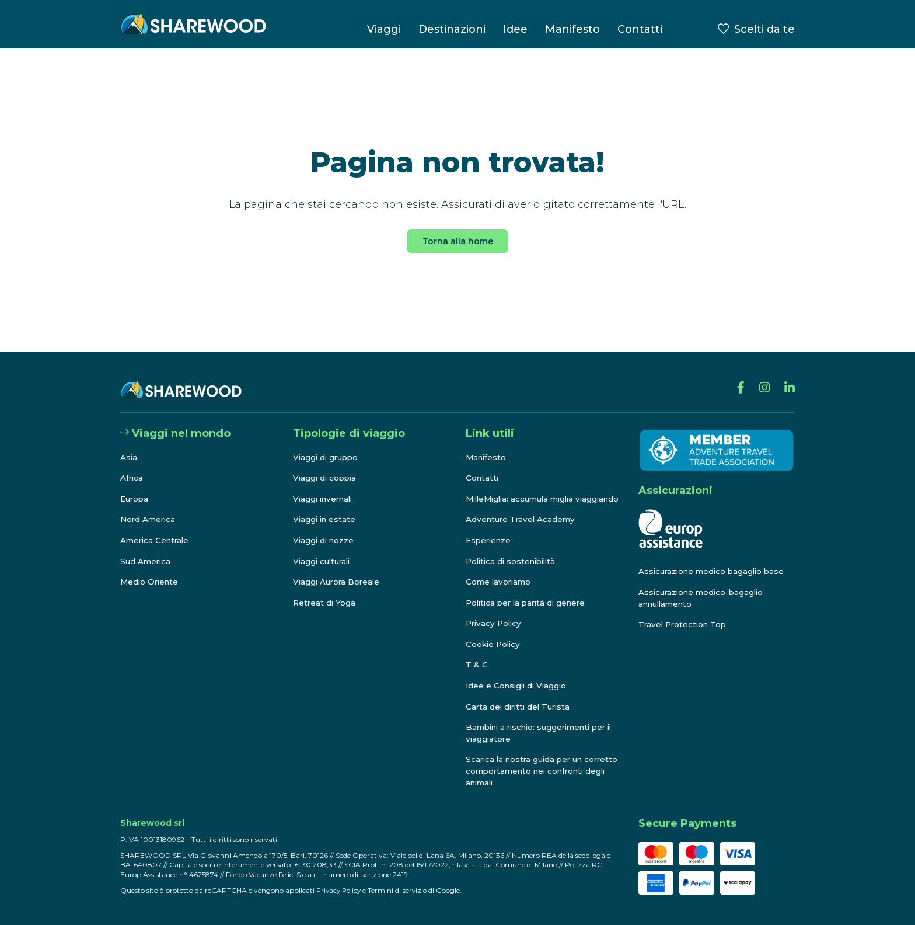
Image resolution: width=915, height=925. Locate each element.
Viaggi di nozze (325, 529)
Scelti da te (764, 29)
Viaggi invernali (325, 487)
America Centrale (156, 529)
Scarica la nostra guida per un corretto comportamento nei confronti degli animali (527, 771)
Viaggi (384, 29)
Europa (135, 487)
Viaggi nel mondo (175, 422)
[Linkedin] (789, 378)
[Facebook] (736, 378)
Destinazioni (452, 29)
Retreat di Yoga (325, 591)
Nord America (149, 508)
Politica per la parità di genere (529, 602)
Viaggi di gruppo (327, 445)
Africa (132, 466)
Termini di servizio (401, 890)
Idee (515, 29)
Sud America (146, 549)
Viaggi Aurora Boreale (338, 570)
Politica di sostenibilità (514, 561)
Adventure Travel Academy (522, 519)
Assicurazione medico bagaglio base (714, 560)
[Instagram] (762, 378)
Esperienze (490, 540)
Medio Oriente (150, 570)
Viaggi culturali (323, 549)
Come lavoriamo (499, 582)
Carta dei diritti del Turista (520, 706)
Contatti (639, 29)
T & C (477, 665)
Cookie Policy (494, 644)
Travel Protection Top (684, 613)
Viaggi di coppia (326, 466)
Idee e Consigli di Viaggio (518, 686)
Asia (129, 445)
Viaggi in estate (325, 508)
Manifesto (572, 29)
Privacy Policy (495, 623)
